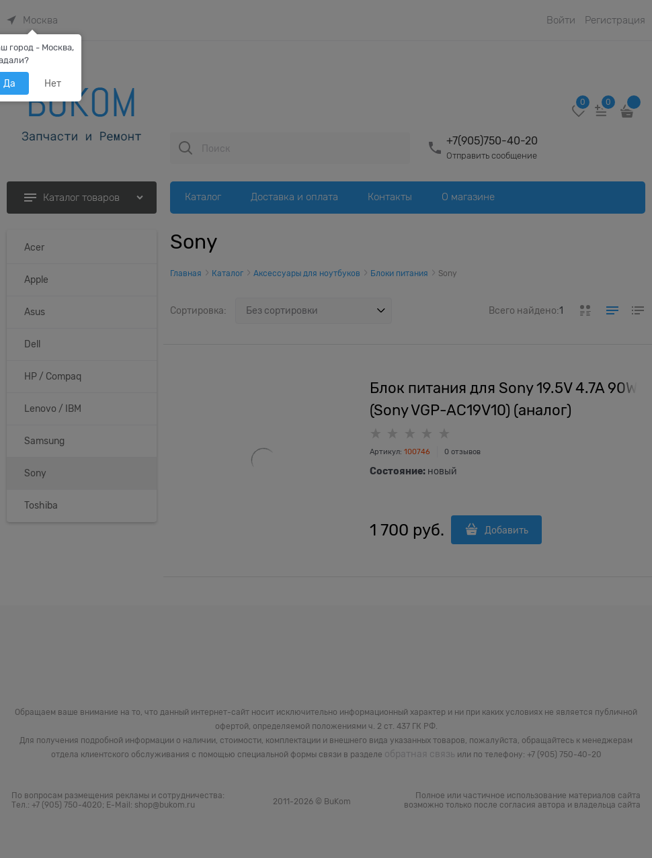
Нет (52, 83)
